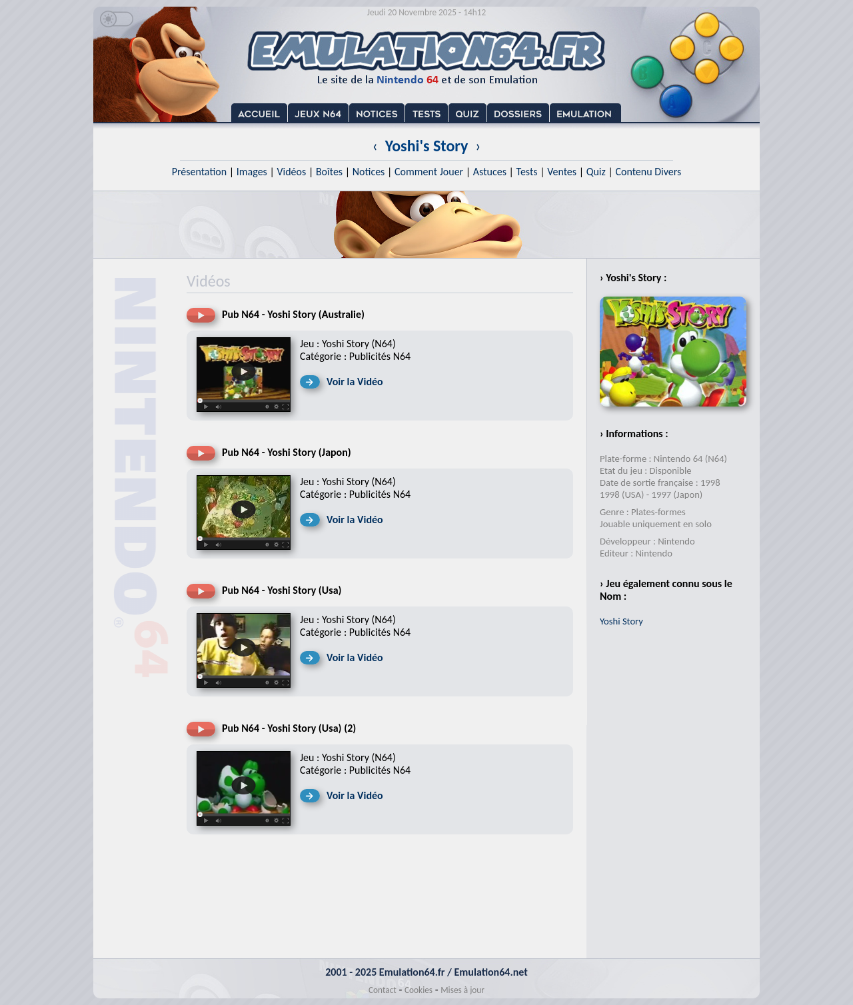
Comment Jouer (429, 171)
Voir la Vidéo (355, 381)
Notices (369, 171)
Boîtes (329, 171)
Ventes (561, 171)
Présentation (199, 171)
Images (252, 171)
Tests (527, 171)
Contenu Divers (648, 171)
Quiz (596, 171)
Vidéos (291, 171)
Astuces (489, 171)
